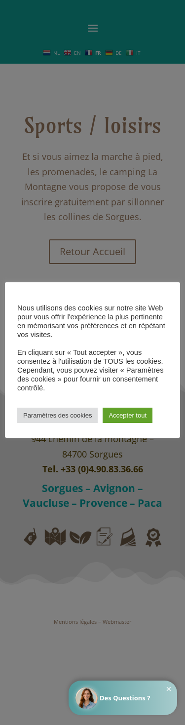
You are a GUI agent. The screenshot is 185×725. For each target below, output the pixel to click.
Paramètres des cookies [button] (57, 415)
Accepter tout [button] (128, 415)
